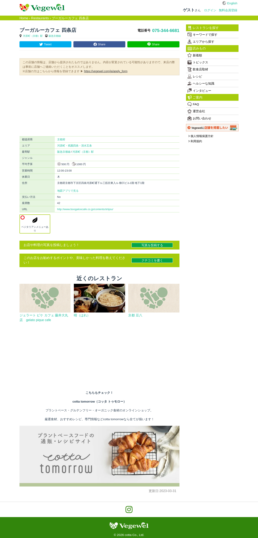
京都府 (61, 139)
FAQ (193, 104)
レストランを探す (203, 28)
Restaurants (40, 18)
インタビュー (199, 90)
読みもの (197, 48)
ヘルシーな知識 (200, 83)
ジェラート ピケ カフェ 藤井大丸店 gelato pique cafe (43, 318)
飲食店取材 (197, 69)
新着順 (194, 55)
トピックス (197, 62)
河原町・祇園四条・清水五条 (74, 145)
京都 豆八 (135, 315)
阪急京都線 (55, 35)
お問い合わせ (199, 118)
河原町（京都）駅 (33, 35)
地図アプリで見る (68, 190)
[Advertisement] (99, 105)
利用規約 (195, 141)
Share (101, 44)
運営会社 (196, 111)
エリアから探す (200, 42)
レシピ (194, 76)
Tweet (47, 44)
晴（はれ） (82, 315)
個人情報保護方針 (201, 136)
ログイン (210, 10)
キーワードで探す (202, 35)
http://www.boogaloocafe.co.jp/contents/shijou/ (85, 209)
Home (23, 18)
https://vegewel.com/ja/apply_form (106, 71)
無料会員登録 (228, 10)
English (232, 3)
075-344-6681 (165, 30)
